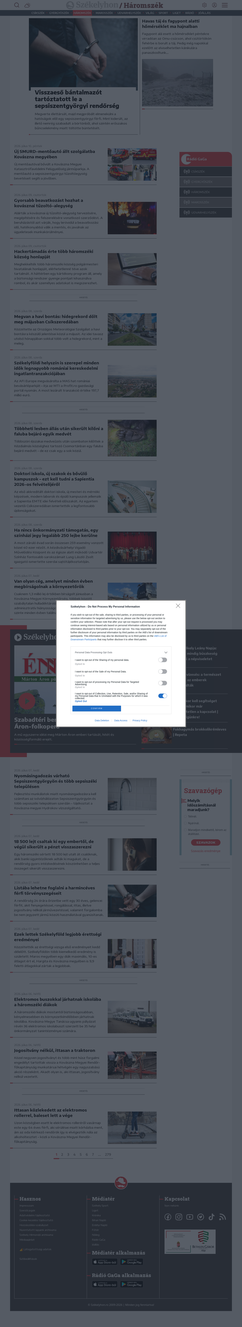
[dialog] (121, 663)
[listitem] (121, 652)
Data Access (120, 720)
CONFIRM (96, 708)
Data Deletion (102, 720)
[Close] (179, 607)
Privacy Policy (140, 720)
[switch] (162, 660)
